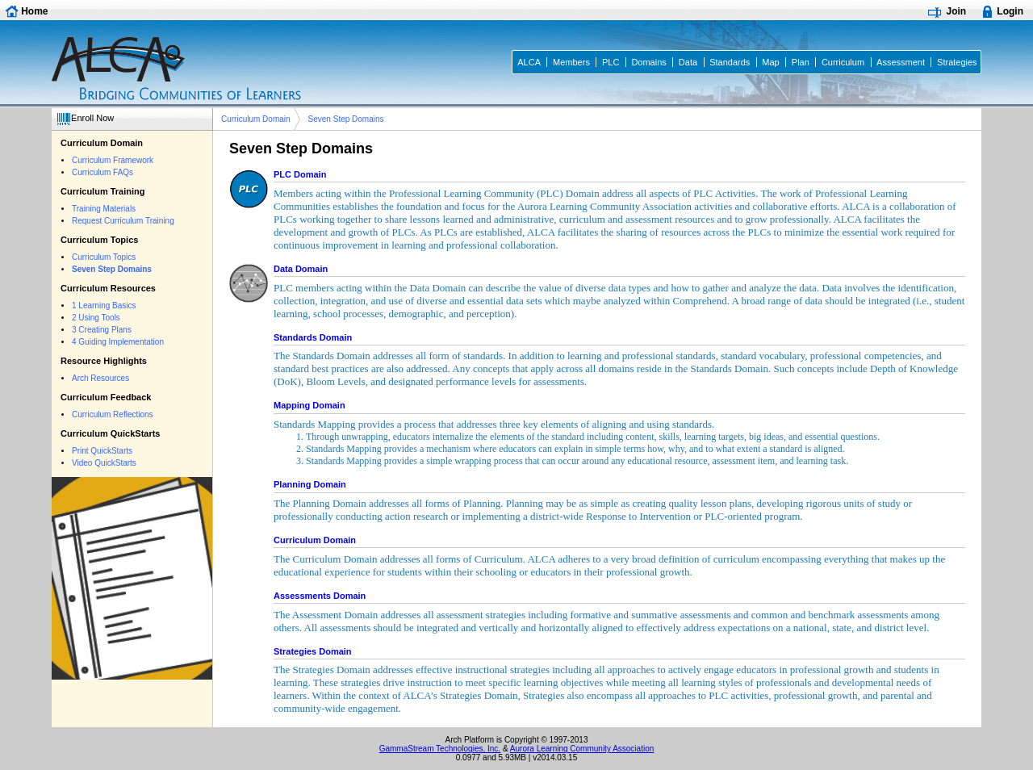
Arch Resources (100, 378)
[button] (87, 119)
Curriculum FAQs (102, 172)
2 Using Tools (96, 317)
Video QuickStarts (104, 462)
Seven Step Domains (346, 119)
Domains (648, 62)
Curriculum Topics (104, 257)
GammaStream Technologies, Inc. (439, 748)
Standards (729, 62)
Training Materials (104, 208)
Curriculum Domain (256, 119)
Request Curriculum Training (123, 220)
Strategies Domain (313, 651)
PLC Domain (300, 174)
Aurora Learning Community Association (582, 748)
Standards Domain (313, 337)
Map (770, 62)
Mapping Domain (309, 405)
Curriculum (843, 62)
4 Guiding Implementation (118, 341)
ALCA (529, 62)
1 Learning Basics (104, 305)
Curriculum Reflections (112, 414)
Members (571, 62)
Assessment (900, 62)
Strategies (957, 62)
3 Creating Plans (102, 329)
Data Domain (301, 269)
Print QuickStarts (102, 450)
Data (688, 62)
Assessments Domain (320, 596)
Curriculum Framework (112, 160)
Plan (800, 62)
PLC (610, 62)
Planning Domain (310, 484)
